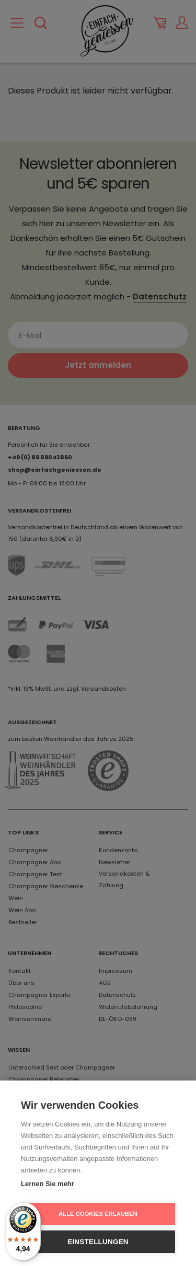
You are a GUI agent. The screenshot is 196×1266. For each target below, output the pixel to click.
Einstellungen (98, 1242)
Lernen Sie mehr (47, 1184)
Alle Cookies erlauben (98, 1214)
